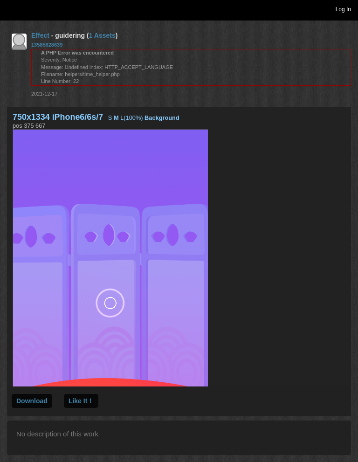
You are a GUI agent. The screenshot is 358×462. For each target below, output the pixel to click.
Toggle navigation (11, 9)
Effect (40, 35)
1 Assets (102, 35)
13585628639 (46, 45)
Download (32, 401)
